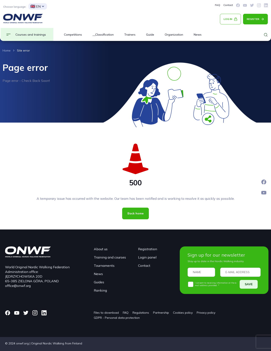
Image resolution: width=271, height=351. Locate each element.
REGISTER (253, 19)
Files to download (106, 313)
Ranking (100, 290)
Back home (135, 213)
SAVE (249, 284)
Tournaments (104, 265)
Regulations (141, 313)
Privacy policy (206, 313)
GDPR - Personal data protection (117, 318)
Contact (228, 5)
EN (35, 6)
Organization (174, 34)
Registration (147, 249)
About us (101, 249)
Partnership (161, 313)
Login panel (147, 257)
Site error (23, 50)
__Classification (103, 34)
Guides (99, 282)
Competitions (73, 34)
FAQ (217, 5)
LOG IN (228, 19)
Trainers (130, 34)
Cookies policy (183, 313)
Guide (150, 34)
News (198, 34)
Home (7, 50)
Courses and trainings (30, 34)
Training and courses (110, 257)
